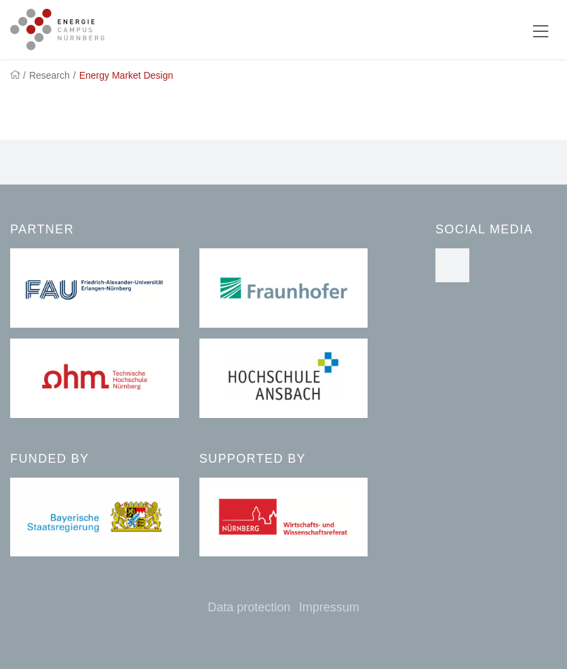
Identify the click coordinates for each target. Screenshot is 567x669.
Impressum (329, 607)
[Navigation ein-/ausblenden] (540, 30)
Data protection (249, 607)
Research (49, 75)
